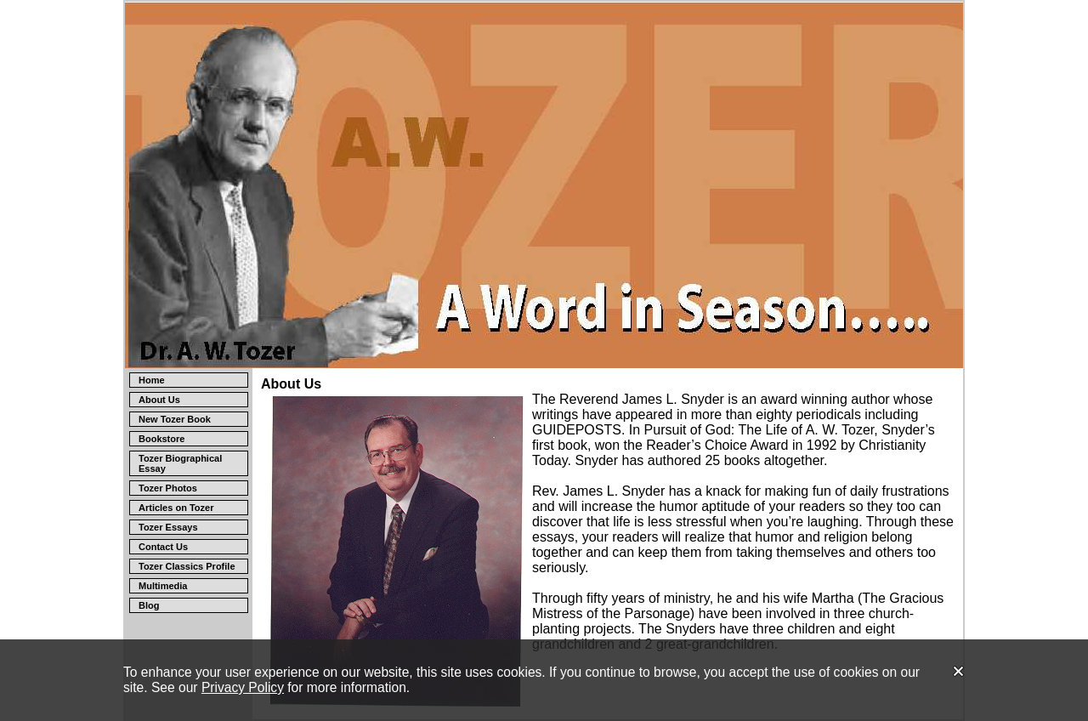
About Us (159, 400)
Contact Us (163, 547)
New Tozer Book (175, 419)
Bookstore (161, 439)
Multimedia (163, 586)
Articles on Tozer (176, 507)
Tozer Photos (168, 488)
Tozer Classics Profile (187, 566)
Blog (149, 605)
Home (152, 380)
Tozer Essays (168, 527)
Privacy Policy (242, 687)
